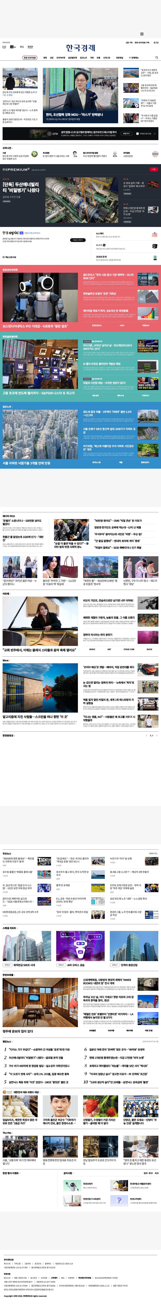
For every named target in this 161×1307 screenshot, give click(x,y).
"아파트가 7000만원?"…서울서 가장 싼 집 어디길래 (148, 103)
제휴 (15, 1278)
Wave (5, 660)
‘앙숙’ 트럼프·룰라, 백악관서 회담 (72, 912)
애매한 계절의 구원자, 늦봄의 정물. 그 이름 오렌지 (109, 617)
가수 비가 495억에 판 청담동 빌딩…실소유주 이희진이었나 (39, 1066)
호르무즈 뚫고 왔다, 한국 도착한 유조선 (72, 873)
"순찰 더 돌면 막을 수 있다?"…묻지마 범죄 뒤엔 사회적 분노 (71, 545)
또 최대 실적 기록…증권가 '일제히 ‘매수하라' (134, 184)
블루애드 (48, 1263)
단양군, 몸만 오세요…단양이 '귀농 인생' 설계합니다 (139, 1121)
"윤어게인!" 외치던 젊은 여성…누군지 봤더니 (20, 582)
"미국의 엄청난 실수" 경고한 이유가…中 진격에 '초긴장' (118, 1074)
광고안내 (38, 1263)
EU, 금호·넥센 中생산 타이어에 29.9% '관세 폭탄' (71, 900)
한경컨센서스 (97, 325)
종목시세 (120, 395)
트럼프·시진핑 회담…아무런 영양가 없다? (104, 383)
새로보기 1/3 (153, 853)
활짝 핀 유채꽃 (63, 885)
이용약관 (71, 1278)
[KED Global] (30, 46)
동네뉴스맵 (96, 462)
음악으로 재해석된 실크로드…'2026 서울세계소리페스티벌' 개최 (19, 901)
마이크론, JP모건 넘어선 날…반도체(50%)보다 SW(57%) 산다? (107, 347)
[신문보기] (4, 46)
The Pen (7, 1132)
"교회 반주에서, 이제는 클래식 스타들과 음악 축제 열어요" (39, 650)
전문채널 (119, 57)
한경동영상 (8, 735)
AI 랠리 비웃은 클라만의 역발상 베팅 (101, 364)
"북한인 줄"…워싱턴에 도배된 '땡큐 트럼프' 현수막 (100, 582)
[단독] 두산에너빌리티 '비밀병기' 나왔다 (21, 187)
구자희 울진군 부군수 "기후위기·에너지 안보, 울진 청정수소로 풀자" (59, 1123)
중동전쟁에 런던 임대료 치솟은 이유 (59, 1161)
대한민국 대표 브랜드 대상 (26, 1092)
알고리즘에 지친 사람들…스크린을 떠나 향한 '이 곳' (35, 717)
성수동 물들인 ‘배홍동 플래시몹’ (18, 872)
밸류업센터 (145, 462)
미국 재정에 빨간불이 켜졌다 (95, 156)
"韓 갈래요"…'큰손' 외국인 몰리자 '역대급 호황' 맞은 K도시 (72, 860)
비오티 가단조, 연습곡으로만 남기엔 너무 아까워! (108, 600)
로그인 (156, 42)
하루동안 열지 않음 (145, 133)
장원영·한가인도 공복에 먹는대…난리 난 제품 (117, 527)
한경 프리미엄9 (30, 57)
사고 (156, 1173)
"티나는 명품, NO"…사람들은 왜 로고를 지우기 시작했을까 (109, 718)
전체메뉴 (135, 57)
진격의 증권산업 (123, 965)
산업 (51, 57)
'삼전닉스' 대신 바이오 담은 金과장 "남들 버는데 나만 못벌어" (20, 102)
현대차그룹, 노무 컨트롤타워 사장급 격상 (126, 913)
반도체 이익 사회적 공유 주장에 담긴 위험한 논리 (16, 157)
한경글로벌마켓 (10, 336)
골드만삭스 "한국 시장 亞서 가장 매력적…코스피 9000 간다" (108, 276)
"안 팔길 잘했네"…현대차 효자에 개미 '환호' (117, 541)
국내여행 (111, 1030)
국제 (92, 57)
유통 (98, 57)
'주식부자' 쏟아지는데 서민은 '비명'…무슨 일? (118, 534)
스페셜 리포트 (9, 928)
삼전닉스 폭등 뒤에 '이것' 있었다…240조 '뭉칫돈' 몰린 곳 (38, 1082)
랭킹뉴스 (7, 1041)
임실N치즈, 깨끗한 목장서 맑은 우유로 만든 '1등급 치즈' (20, 1121)
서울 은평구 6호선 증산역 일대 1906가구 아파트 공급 (109, 430)
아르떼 (6, 593)
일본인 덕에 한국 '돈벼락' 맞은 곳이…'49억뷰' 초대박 (116, 1049)
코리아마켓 (60, 57)
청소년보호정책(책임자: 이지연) (106, 1278)
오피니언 (106, 57)
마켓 (145, 325)
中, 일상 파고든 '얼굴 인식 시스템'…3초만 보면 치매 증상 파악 (17, 886)
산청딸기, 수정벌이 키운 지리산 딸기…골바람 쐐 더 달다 (99, 1121)
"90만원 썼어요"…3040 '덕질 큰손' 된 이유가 (118, 521)
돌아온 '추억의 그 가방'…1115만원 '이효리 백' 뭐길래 (59, 582)
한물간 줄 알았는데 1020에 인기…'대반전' (23, 538)
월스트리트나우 (92, 341)
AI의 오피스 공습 (70, 965)
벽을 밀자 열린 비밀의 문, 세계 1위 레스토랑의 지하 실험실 (108, 701)
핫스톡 (125, 179)
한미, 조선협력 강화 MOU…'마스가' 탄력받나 (74, 114)
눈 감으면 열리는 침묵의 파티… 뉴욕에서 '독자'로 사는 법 (108, 684)
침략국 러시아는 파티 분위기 (97, 635)
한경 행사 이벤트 (11, 1173)
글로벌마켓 (72, 57)
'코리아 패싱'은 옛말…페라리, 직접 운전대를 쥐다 (108, 667)
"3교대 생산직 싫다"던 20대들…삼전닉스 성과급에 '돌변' (118, 1082)
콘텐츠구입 (23, 1278)
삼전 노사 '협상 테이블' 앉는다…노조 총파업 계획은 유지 (20, 111)
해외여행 (129, 1030)
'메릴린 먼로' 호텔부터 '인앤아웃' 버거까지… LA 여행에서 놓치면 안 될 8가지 (108, 1015)
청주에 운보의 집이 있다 (18, 1031)
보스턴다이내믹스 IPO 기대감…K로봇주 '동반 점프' (35, 326)
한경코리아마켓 (10, 269)
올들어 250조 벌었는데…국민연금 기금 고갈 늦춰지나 (20, 121)
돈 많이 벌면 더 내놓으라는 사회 (56, 156)
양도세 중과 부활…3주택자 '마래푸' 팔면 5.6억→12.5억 (107, 413)
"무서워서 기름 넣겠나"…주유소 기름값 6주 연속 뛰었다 (149, 118)
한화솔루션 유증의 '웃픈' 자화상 (99, 293)
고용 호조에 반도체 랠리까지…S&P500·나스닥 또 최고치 (149, 88)
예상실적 (95, 395)
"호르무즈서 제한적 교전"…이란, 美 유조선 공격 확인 (149, 72)
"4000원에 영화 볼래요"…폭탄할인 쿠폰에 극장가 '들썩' (18, 860)
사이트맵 (44, 1278)
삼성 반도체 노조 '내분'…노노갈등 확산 (128, 898)
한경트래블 (8, 975)
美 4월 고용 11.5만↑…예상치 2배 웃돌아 (129, 872)
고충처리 (27, 1263)
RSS (62, 1278)
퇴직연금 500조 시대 (19, 965)
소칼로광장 (128, 156)
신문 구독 (129, 42)
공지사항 (67, 1173)
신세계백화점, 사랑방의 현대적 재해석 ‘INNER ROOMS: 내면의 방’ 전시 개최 (107, 981)
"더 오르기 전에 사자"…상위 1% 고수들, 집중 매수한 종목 (39, 1074)
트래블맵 (92, 1030)
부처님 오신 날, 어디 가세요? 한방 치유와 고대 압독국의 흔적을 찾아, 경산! (108, 998)
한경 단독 (6, 179)
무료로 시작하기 (78, 240)
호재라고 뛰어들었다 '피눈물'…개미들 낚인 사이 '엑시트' (118, 1066)
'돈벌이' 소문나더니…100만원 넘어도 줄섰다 (22, 522)
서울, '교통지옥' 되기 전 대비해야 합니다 (19, 1161)
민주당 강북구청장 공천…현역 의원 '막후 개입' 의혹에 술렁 (125, 886)
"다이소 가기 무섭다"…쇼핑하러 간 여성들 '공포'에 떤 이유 (39, 1049)
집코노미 (83, 57)
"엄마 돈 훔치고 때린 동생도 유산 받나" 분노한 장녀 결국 (139, 1161)
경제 (45, 57)
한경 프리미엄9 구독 (142, 42)
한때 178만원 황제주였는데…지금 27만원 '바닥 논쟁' (134, 211)
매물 (120, 462)
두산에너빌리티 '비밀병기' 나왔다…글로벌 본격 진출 (36, 1058)
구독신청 (17, 1263)
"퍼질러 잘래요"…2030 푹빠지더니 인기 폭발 (117, 548)
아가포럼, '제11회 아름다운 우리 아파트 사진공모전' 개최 (108, 447)
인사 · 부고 (148, 1173)
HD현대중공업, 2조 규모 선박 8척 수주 (21, 912)
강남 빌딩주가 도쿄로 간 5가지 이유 (99, 1161)
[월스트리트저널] (22, 46)
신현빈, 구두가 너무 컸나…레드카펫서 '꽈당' (140, 582)
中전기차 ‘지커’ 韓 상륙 (121, 858)
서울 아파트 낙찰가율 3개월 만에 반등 (26, 463)
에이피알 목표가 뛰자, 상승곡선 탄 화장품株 (105, 310)
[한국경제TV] (13, 46)
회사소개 (7, 1263)
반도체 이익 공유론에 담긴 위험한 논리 (20, 93)
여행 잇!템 (148, 1030)
